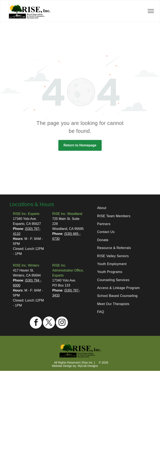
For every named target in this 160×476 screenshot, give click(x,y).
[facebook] (36, 323)
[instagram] (62, 323)
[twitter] (49, 323)
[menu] (150, 11)
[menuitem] (122, 208)
